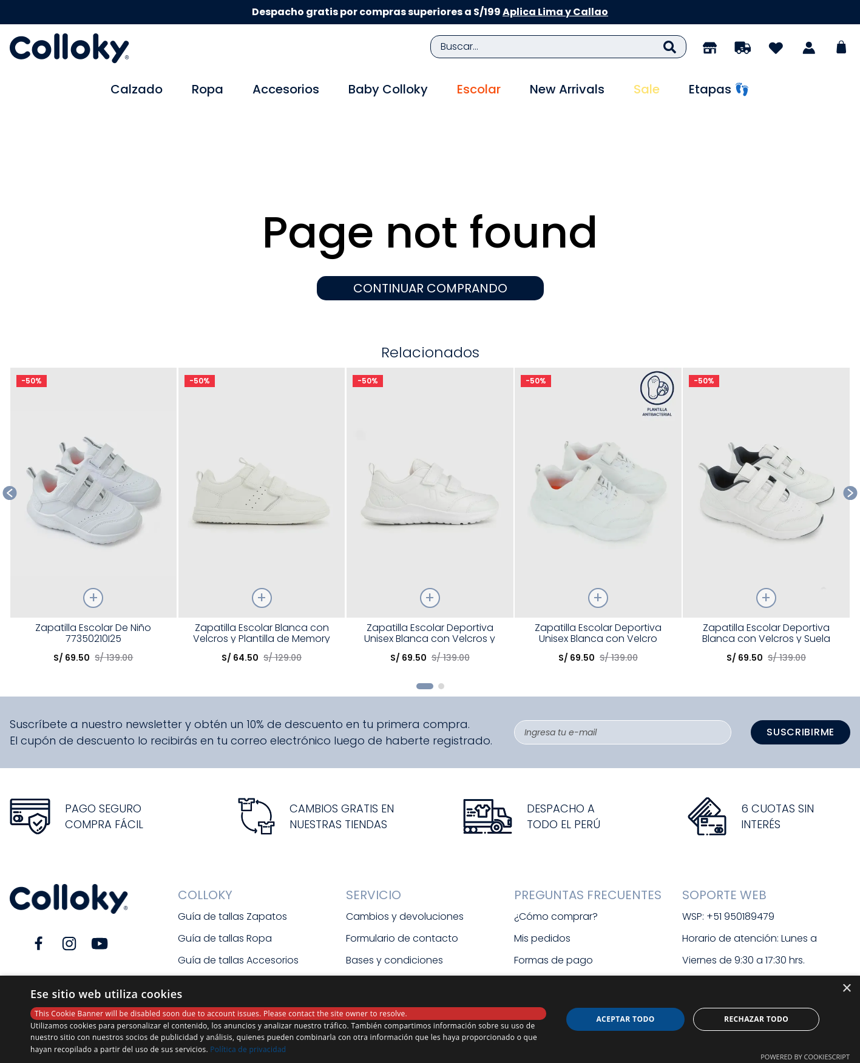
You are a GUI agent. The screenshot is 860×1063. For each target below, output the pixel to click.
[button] (424, 621)
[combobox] (558, 46)
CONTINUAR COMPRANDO (430, 222)
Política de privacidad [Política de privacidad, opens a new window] (248, 1049)
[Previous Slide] (10, 427)
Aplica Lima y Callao (555, 12)
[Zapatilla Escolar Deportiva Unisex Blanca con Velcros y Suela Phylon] (430, 454)
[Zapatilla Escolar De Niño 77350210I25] (93, 454)
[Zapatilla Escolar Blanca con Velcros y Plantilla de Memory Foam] (261, 454)
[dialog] (430, 1019)
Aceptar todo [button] (625, 1019)
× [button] (846, 988)
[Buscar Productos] (669, 47)
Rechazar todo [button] (756, 1019)
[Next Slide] (851, 427)
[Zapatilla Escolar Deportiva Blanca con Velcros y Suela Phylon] (766, 454)
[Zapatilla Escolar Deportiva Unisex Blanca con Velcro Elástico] (598, 454)
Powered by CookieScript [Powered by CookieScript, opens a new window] (805, 1056)
